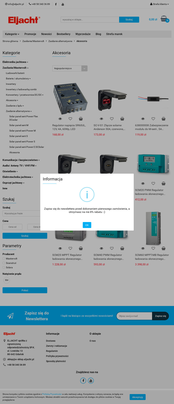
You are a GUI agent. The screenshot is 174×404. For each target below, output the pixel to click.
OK (87, 225)
